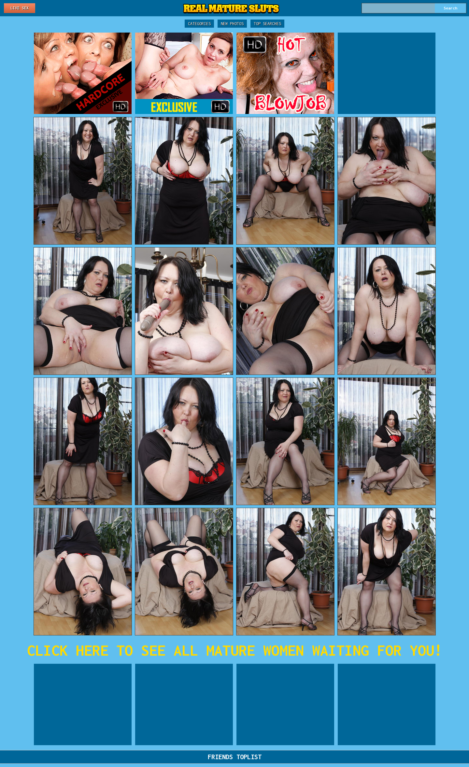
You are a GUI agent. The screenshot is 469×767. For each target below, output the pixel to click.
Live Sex (19, 8)
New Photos (232, 23)
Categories (199, 23)
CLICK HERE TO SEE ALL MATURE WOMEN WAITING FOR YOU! (234, 650)
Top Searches (267, 23)
